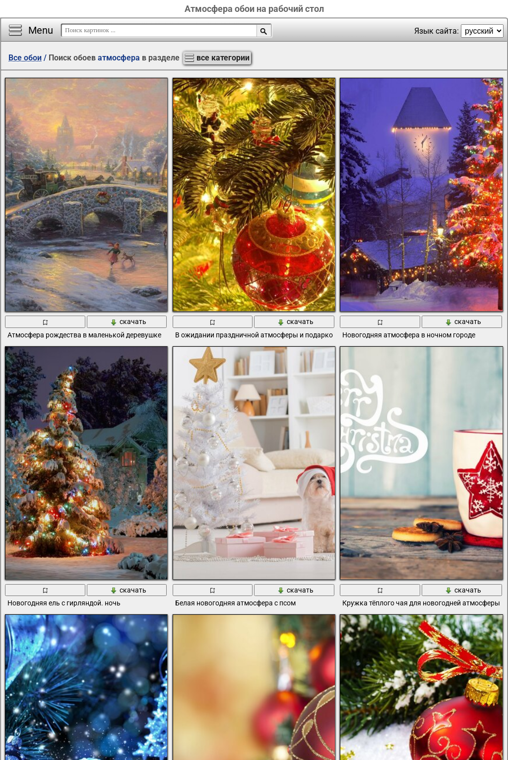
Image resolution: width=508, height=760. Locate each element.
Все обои (25, 57)
